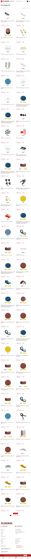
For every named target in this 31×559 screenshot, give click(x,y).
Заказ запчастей (3, 536)
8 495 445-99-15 (5, 526)
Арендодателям (17, 541)
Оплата (2, 533)
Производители (3, 538)
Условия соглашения (18, 530)
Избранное (27, 558)
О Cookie (16, 533)
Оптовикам (16, 540)
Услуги (2, 530)
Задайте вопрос (5, 551)
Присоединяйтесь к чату (7, 548)
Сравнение (21, 558)
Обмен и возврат (17, 529)
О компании (2, 529)
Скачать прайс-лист (18, 538)
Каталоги (2, 543)
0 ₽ (15, 558)
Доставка (2, 532)
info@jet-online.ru (19, 526)
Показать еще (15, 513)
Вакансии (16, 543)
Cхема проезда (18, 547)
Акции (2, 540)
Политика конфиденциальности (19, 532)
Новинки (2, 541)
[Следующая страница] (20, 515)
